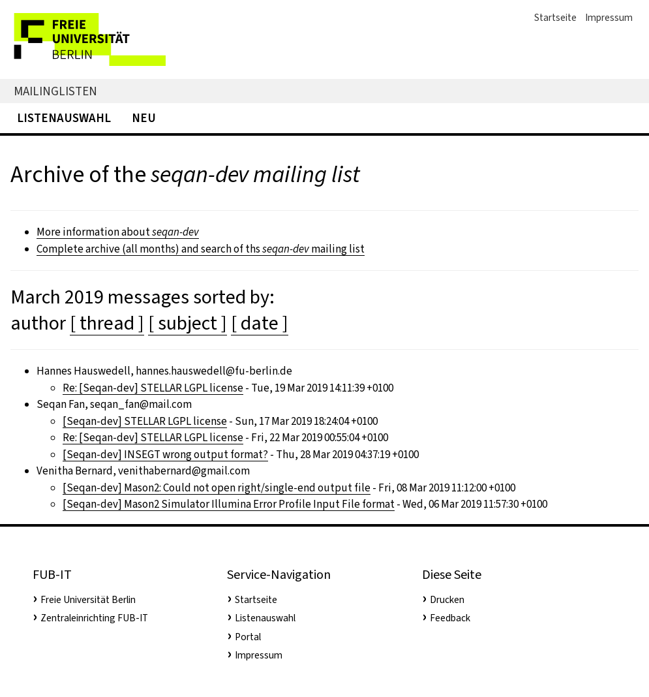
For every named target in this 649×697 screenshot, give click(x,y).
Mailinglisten (55, 91)
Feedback (450, 618)
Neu (144, 118)
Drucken (447, 599)
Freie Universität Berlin (88, 599)
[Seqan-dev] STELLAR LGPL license (145, 421)
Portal (248, 636)
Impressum (609, 17)
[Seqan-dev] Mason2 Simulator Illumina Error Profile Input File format (229, 504)
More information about (118, 232)
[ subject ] (187, 323)
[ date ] (259, 323)
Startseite (555, 17)
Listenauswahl (64, 118)
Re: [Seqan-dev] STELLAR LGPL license (153, 387)
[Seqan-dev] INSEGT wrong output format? (165, 454)
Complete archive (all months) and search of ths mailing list (201, 248)
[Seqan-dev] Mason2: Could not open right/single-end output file (216, 487)
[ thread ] (107, 323)
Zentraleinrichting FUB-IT (94, 618)
